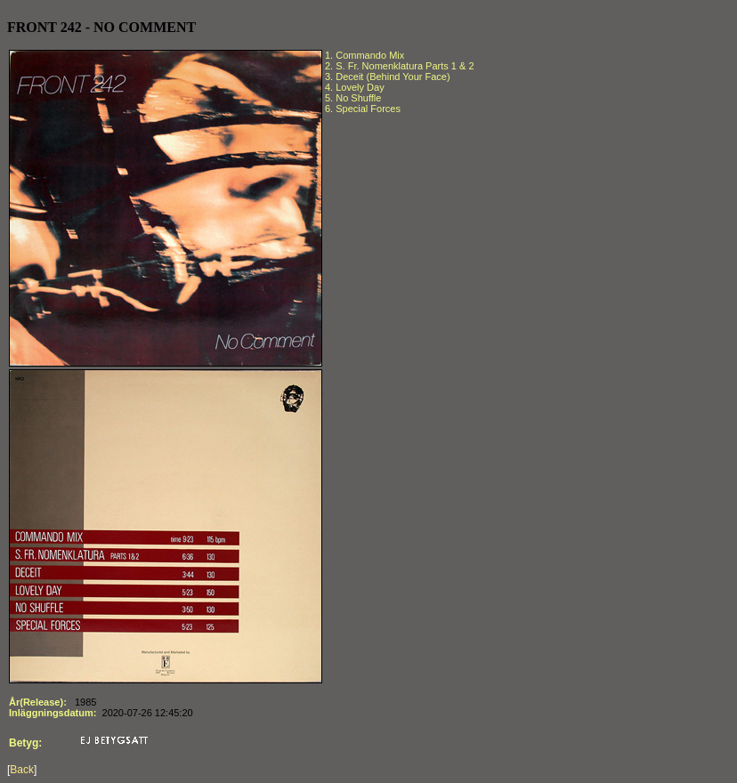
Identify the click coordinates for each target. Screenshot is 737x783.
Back (22, 769)
